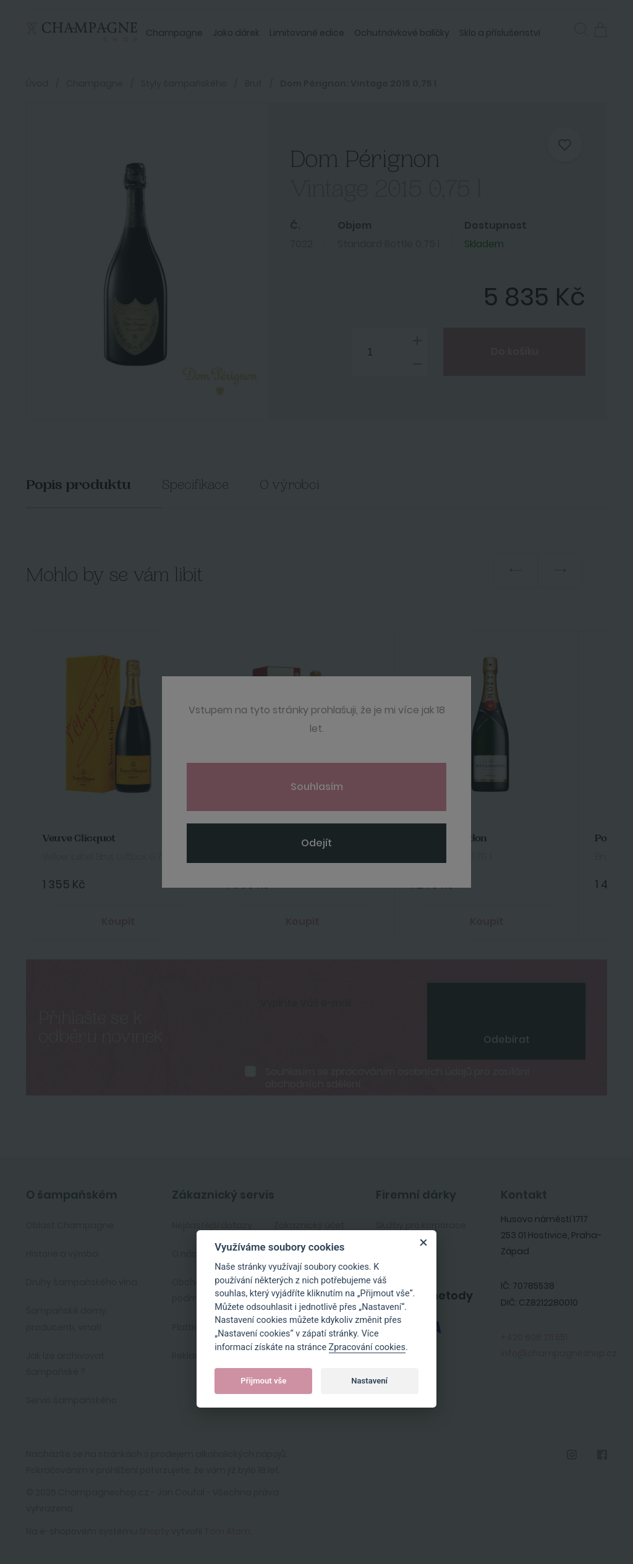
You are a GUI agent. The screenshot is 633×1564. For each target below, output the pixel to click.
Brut (253, 83)
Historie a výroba (62, 1253)
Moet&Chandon (448, 838)
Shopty (154, 1531)
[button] (581, 31)
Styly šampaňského (184, 83)
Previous (515, 570)
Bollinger (248, 838)
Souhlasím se (397, 1077)
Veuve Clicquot (79, 838)
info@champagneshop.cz (559, 1353)
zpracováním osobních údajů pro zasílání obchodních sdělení (397, 1077)
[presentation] (506, 1001)
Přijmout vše (263, 1380)
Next (560, 570)
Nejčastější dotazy (212, 1225)
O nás (184, 1253)
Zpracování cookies (367, 1347)
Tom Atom (227, 1531)
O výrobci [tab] (290, 485)
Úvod (37, 83)
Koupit (118, 921)
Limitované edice (307, 33)
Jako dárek (236, 33)
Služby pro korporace (421, 1225)
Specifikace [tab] (195, 485)
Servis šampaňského (71, 1400)
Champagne (174, 33)
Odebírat (506, 1039)
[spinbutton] (390, 352)
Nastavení (369, 1380)
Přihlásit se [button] (561, 28)
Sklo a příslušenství (499, 33)
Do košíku (514, 351)
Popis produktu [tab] (78, 485)
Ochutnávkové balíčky (401, 33)
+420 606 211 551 (534, 1337)
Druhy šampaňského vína (81, 1282)
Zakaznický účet (309, 1225)
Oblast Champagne (70, 1225)
